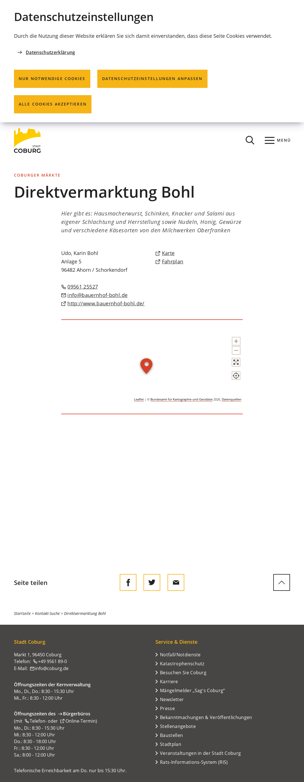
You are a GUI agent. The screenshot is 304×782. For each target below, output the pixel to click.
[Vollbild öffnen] (236, 362)
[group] (152, 367)
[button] (236, 341)
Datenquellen (231, 399)
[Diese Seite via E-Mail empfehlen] (176, 582)
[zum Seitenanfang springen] (281, 582)
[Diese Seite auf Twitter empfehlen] (151, 582)
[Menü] (278, 140)
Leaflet (139, 399)
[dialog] (152, 61)
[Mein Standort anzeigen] (236, 375)
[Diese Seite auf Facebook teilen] (128, 582)
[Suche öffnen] (250, 140)
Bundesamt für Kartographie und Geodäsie (181, 399)
